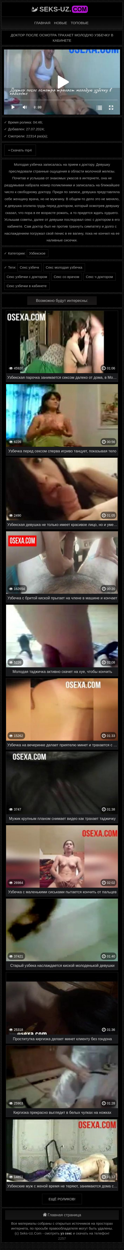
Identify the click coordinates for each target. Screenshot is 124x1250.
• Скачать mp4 (20, 150)
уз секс (66, 1233)
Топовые (80, 23)
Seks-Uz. (63, 9)
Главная (42, 23)
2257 (62, 1238)
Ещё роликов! (62, 1199)
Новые (60, 23)
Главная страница (62, 1215)
